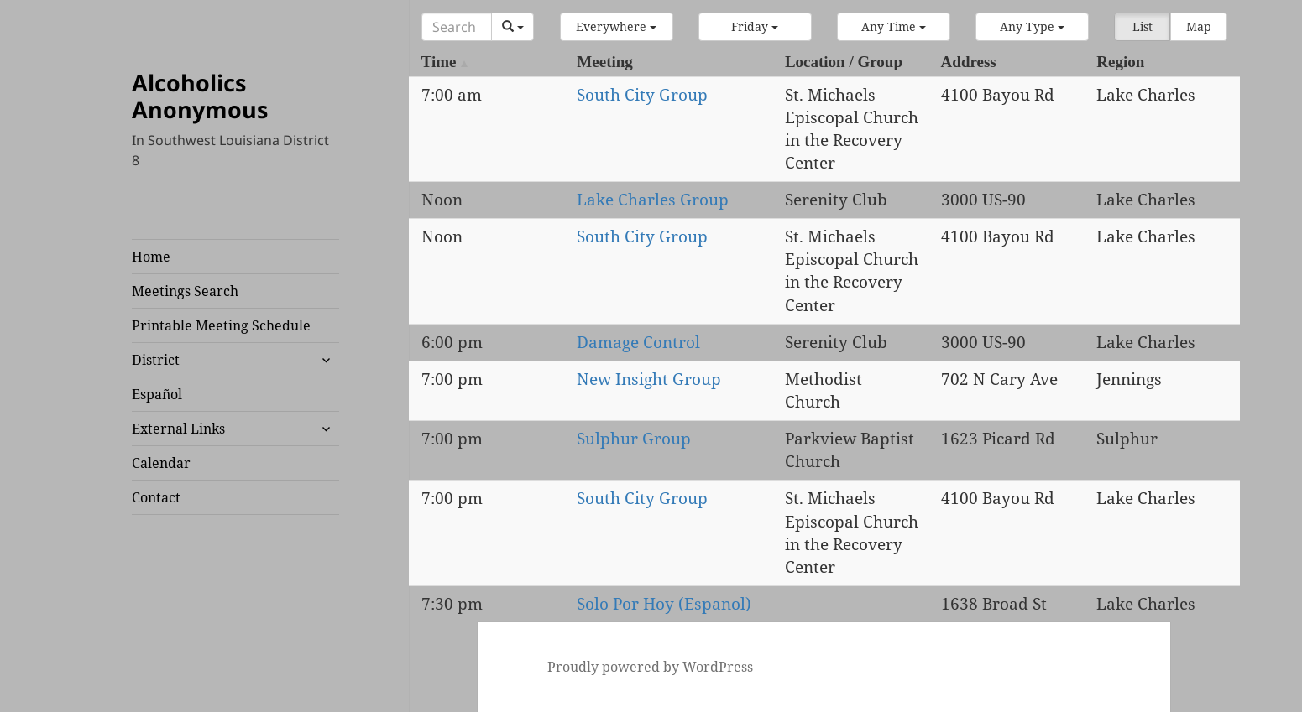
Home (151, 256)
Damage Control (638, 342)
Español (157, 394)
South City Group (642, 95)
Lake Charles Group (653, 199)
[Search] (456, 27)
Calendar (161, 463)
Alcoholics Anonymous (200, 96)
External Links (178, 428)
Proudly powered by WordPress (650, 666)
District (156, 360)
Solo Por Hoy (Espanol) (664, 604)
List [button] (1142, 26)
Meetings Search (185, 291)
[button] (616, 27)
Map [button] (1198, 26)
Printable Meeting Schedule (221, 325)
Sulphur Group (634, 439)
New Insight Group (649, 379)
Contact (156, 497)
